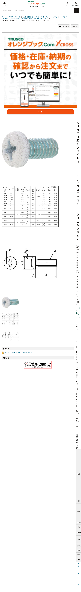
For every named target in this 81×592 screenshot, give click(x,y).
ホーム (4, 17)
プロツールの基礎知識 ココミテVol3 (17, 353)
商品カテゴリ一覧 (14, 17)
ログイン (68, 4)
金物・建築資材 (28, 17)
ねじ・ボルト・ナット (43, 17)
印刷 (74, 26)
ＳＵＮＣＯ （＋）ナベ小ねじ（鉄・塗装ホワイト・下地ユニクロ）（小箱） (25, 19)
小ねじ (55, 17)
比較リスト (64, 26)
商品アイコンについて (78, 574)
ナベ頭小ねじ (64, 17)
